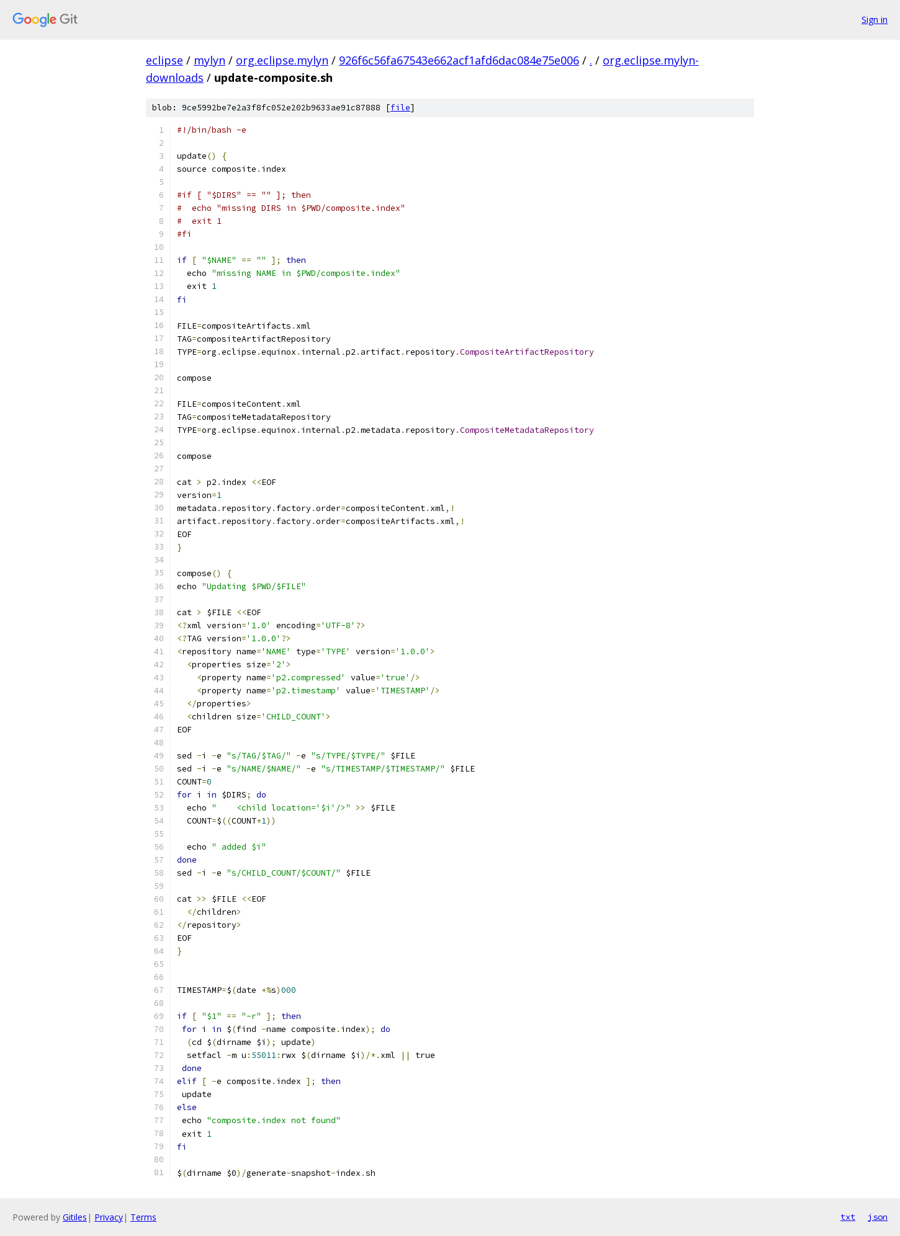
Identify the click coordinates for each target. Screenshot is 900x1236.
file (400, 107)
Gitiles (75, 1217)
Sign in (875, 19)
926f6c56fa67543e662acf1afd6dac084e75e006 (459, 60)
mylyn (209, 60)
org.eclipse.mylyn (282, 60)
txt (847, 1216)
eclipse (164, 60)
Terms (143, 1217)
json (878, 1216)
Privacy (108, 1217)
